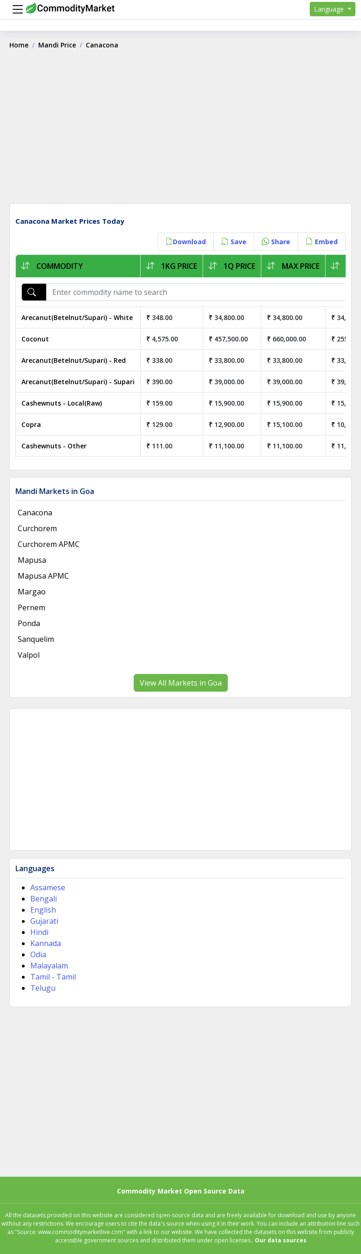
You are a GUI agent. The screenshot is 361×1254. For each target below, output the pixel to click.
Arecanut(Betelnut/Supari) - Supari (78, 381)
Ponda (29, 623)
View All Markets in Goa (181, 683)
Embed (322, 241)
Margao (32, 592)
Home (18, 44)
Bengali (43, 899)
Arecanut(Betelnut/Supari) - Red (73, 360)
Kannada (45, 943)
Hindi (39, 932)
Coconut (35, 338)
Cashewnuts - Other (54, 445)
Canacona (35, 512)
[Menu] (15, 9)
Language (330, 9)
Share (276, 241)
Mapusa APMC (43, 576)
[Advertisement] (180, 130)
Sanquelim (36, 639)
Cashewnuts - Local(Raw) (61, 403)
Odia (38, 954)
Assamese (47, 887)
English (43, 910)
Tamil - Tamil (53, 977)
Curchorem (37, 528)
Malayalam (49, 966)
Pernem (31, 607)
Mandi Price (57, 44)
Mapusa (32, 560)
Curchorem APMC (49, 544)
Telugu (42, 988)
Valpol (29, 655)
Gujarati (44, 921)
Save (233, 241)
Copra (31, 424)
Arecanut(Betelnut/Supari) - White (77, 317)
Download (185, 241)
